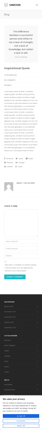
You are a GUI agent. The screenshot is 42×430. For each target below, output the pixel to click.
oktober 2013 (9, 322)
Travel (6, 372)
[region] (21, 412)
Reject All (21, 426)
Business (7, 85)
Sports (6, 367)
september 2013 (10, 327)
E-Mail (18, 166)
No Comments (10, 80)
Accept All (21, 416)
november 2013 (10, 317)
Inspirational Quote (17, 68)
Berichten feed (9, 390)
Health (6, 351)
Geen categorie (9, 345)
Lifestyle (7, 356)
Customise (21, 421)
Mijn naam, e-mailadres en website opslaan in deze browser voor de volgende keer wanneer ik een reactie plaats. (20, 268)
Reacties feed (9, 395)
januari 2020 (8, 306)
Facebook (8, 158)
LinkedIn (8, 166)
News (6, 361)
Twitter (19, 158)
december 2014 (10, 312)
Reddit (29, 158)
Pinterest (8, 162)
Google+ (20, 162)
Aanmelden (8, 384)
